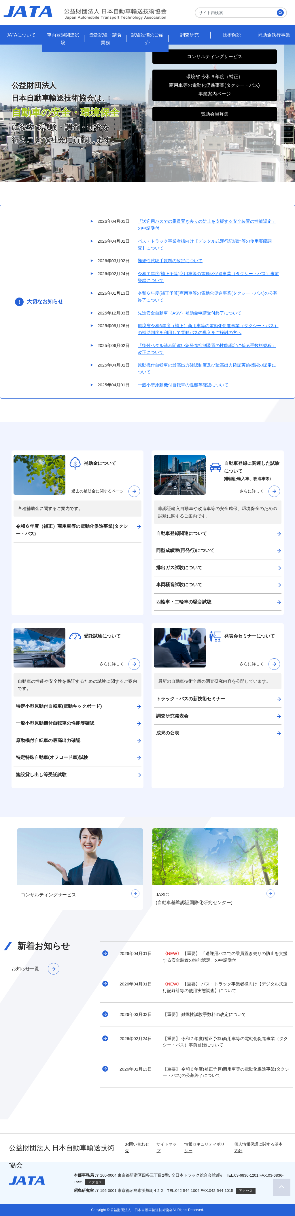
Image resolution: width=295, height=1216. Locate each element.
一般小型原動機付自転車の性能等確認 (55, 723)
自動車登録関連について (181, 533)
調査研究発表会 (172, 716)
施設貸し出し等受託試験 (41, 774)
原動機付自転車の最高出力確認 (48, 740)
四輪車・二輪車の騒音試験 (183, 601)
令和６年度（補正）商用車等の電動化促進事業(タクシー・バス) (72, 530)
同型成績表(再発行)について (185, 550)
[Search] (241, 12)
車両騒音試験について (179, 584)
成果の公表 (167, 732)
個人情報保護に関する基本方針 (258, 1147)
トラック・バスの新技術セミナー (190, 698)
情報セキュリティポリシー (204, 1147)
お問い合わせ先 (137, 1147)
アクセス (95, 1182)
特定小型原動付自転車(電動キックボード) (59, 706)
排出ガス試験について (179, 567)
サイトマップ (166, 1147)
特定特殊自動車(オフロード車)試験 (52, 757)
